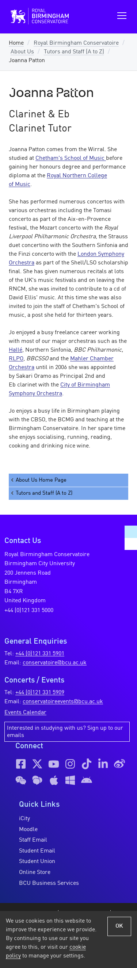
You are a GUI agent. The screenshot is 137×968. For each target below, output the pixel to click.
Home (16, 43)
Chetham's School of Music (70, 158)
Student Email (37, 851)
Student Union (37, 861)
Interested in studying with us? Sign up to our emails (65, 731)
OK (119, 926)
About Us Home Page (38, 480)
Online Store (34, 872)
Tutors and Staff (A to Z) (74, 52)
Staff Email (33, 840)
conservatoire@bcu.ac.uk (55, 663)
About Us (22, 52)
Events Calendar (25, 713)
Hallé (15, 350)
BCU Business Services (49, 883)
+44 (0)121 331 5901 (39, 654)
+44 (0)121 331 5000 (28, 610)
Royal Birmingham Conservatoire (76, 43)
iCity (24, 819)
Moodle (28, 830)
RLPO (16, 359)
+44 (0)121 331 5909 (39, 693)
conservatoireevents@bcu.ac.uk (63, 702)
